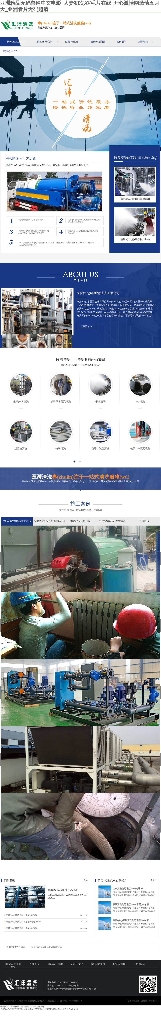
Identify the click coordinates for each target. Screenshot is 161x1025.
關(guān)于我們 (45, 41)
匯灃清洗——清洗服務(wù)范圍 (80, 360)
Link (23, 947)
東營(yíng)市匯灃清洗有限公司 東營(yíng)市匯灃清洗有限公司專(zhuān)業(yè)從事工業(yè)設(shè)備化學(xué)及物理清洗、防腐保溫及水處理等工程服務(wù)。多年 (134, 895)
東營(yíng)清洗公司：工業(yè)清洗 (21, 928)
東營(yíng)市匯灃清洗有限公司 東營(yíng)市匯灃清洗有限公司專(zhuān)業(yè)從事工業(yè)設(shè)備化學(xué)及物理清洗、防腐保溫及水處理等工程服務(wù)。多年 (134, 926)
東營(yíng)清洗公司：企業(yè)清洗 (21, 915)
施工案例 (80, 504)
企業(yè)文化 (71, 41)
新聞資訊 (143, 41)
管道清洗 (144, 521)
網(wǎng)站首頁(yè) (17, 41)
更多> (86, 880)
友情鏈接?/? (13, 946)
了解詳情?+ (86, 326)
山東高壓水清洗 (54, 947)
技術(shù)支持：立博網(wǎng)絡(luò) (143, 1001)
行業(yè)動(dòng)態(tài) (112, 880)
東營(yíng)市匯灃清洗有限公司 (98, 293)
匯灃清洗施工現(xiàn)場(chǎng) (135, 157)
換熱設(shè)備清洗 (80, 521)
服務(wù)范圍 (98, 41)
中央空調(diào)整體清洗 (112, 521)
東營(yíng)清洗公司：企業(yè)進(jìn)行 (23, 921)
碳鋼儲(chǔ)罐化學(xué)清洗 (62, 890)
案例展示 (121, 41)
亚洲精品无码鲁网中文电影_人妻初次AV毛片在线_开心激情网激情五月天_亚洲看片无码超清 (39, 1009)
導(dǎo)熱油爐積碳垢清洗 (17, 521)
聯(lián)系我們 (10, 51)
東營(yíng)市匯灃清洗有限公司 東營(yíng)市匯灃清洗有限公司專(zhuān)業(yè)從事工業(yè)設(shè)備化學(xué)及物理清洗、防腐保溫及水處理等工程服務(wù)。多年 (134, 910)
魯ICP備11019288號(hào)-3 (71, 1001)
